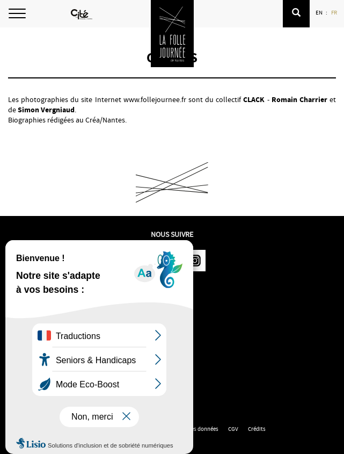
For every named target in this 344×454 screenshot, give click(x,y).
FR (334, 12)
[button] (296, 13)
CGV (233, 429)
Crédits (257, 429)
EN (320, 12)
